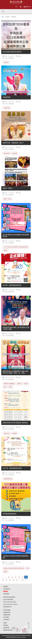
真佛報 (5, 623)
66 (3, 580)
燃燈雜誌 (5, 625)
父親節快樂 (7, 108)
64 (22, 577)
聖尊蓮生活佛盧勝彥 (9, 383)
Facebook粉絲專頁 (8, 599)
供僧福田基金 (6, 589)
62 (15, 577)
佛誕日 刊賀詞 (7, 199)
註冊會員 (6, 62)
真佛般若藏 (6, 627)
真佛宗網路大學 (7, 606)
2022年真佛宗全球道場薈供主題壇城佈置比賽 (16, 247)
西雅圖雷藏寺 (6, 614)
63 (19, 577)
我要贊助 (5, 586)
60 (8, 577)
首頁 (2, 16)
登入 (16, 6)
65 (26, 577)
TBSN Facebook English (9, 602)
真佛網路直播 (6, 612)
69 (13, 580)
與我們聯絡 (6, 593)
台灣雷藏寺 (6, 619)
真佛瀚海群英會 (8, 479)
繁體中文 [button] (27, 7)
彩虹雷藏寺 (6, 617)
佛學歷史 (14, 433)
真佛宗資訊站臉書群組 (9, 597)
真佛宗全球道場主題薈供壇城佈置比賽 (14, 568)
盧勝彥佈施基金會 (8, 630)
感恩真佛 (14, 153)
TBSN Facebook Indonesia (10, 604)
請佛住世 (19, 383)
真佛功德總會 (6, 610)
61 (12, 577)
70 (16, 580)
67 (6, 580)
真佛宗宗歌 (7, 153)
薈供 (28, 568)
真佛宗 (5, 250)
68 (10, 580)
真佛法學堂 (7, 433)
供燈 (5, 387)
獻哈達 (26, 383)
